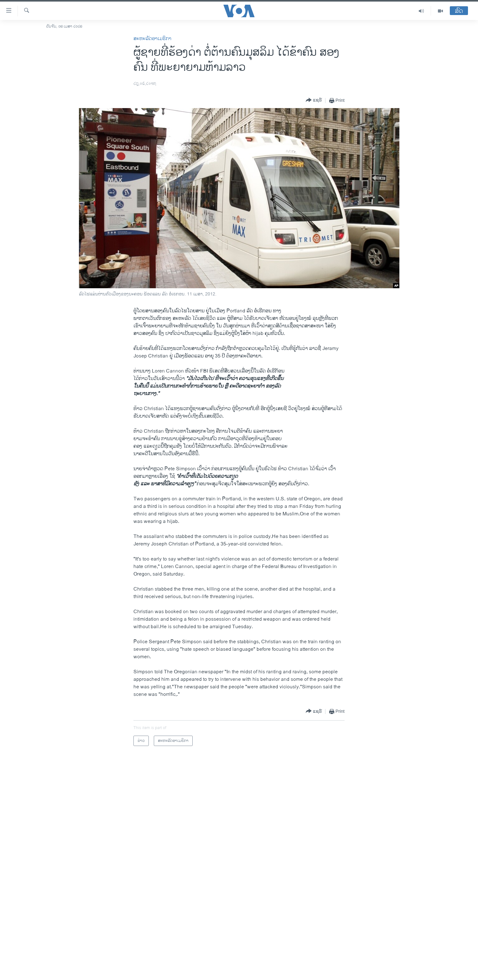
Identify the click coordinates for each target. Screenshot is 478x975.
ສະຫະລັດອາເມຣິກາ (152, 38)
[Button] (314, 100)
